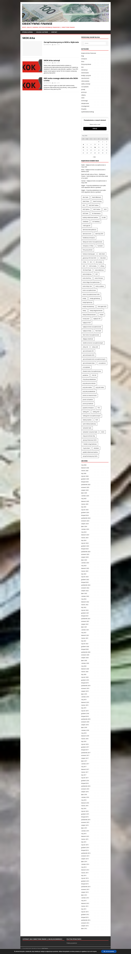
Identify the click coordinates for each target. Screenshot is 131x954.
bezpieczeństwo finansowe (88, 53)
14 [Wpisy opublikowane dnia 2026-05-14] (95, 147)
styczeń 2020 (84, 677)
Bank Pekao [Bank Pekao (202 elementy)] (86, 201)
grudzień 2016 (85, 780)
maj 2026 (83, 465)
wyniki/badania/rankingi (87, 112)
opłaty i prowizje (85, 84)
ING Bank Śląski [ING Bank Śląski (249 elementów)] (87, 270)
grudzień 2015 (85, 814)
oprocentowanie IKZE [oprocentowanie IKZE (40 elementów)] (88, 355)
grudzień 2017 (85, 747)
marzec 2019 (84, 705)
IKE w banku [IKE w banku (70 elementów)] (99, 262)
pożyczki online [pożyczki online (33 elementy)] (100, 387)
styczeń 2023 (84, 576)
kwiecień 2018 (85, 736)
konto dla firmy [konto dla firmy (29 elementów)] (87, 278)
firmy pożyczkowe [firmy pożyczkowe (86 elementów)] (87, 250)
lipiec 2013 (84, 895)
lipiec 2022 (84, 593)
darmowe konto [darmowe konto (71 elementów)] (87, 233)
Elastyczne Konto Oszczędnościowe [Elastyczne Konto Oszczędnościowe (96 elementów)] (92, 242)
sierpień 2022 (85, 590)
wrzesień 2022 (85, 588)
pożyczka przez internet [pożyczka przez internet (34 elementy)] (89, 383)
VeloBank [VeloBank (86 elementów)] (96, 448)
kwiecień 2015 (85, 836)
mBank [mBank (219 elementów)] (101, 314)
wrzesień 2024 (85, 521)
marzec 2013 (84, 906)
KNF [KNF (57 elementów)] (96, 274)
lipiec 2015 (84, 828)
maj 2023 (83, 565)
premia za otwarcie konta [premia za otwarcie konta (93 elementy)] (89, 395)
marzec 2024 (84, 537)
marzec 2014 (84, 872)
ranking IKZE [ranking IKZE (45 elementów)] (96, 411)
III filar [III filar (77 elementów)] (84, 262)
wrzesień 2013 (85, 889)
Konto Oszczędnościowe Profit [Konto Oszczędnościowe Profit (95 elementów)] (91, 294)
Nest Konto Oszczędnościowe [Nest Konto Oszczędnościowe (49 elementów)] (91, 335)
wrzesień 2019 (85, 688)
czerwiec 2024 (85, 529)
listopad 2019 (85, 683)
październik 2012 (85, 920)
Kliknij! (95, 128)
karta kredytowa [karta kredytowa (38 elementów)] (87, 274)
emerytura (84, 59)
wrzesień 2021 (85, 621)
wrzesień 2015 (85, 822)
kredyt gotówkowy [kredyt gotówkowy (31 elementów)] (95, 298)
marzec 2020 (84, 671)
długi (82, 56)
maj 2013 (83, 900)
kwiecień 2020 (85, 669)
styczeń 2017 (84, 777)
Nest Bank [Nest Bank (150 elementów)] (98, 331)
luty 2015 (83, 842)
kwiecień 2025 (85, 501)
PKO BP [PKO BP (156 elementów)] (94, 375)
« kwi (94, 157)
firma (82, 61)
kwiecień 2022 (85, 602)
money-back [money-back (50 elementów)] (86, 318)
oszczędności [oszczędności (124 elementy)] (102, 363)
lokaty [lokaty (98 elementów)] (84, 310)
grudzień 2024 (85, 512)
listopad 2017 (85, 750)
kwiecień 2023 (85, 568)
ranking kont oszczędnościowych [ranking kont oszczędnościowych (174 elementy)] (92, 416)
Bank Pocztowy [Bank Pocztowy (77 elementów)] (97, 201)
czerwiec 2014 (85, 864)
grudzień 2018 (85, 713)
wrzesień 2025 (85, 487)
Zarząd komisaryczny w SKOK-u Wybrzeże (61, 42)
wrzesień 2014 (85, 856)
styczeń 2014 (84, 878)
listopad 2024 (85, 515)
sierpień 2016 (85, 791)
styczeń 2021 (84, 643)
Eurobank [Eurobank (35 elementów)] (100, 246)
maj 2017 (83, 766)
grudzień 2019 (85, 680)
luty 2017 (83, 775)
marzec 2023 (84, 571)
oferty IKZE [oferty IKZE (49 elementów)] (95, 347)
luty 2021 (83, 641)
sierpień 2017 (85, 758)
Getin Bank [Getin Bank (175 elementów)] (102, 254)
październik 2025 (85, 484)
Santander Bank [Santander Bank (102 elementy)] (87, 428)
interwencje (84, 70)
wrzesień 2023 (85, 554)
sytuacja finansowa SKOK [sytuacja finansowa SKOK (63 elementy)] (90, 440)
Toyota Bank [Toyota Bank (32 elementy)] (86, 448)
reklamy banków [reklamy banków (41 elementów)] (87, 420)
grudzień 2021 (85, 613)
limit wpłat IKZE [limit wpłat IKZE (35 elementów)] (102, 306)
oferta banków (85, 81)
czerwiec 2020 (85, 663)
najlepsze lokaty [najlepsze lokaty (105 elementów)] (87, 331)
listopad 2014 (85, 850)
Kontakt (54, 32)
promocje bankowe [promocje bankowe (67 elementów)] (88, 403)
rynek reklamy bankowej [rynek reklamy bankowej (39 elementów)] (89, 424)
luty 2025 (83, 507)
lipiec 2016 (84, 794)
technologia (84, 100)
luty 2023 (83, 574)
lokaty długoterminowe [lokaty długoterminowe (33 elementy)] (96, 310)
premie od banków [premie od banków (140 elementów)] (88, 399)
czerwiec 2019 (85, 697)
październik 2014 (85, 853)
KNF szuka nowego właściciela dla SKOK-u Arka (61, 79)
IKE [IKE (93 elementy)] (91, 262)
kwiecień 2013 (85, 903)
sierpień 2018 (85, 724)
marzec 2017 (84, 772)
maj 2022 (83, 599)
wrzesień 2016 (85, 789)
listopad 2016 (85, 783)
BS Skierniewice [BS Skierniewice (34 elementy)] (96, 213)
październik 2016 (85, 786)
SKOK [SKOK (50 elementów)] (102, 432)
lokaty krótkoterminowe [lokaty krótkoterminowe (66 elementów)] (89, 314)
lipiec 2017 (84, 761)
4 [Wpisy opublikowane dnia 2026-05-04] (83, 144)
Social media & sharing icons (58, 953)
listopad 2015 (85, 817)
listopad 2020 (85, 649)
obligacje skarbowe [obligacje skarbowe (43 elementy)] (88, 339)
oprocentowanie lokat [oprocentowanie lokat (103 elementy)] (89, 363)
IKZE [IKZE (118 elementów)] (84, 266)
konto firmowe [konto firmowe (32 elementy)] (99, 278)
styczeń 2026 (84, 476)
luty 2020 (83, 674)
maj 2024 (83, 532)
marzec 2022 (84, 604)
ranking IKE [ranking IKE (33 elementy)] (86, 411)
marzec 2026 (84, 470)
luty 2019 (83, 708)
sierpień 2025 (85, 490)
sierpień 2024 (85, 523)
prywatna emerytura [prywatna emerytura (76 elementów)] (88, 407)
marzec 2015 (84, 839)
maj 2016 (83, 800)
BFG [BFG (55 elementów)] (84, 205)
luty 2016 (83, 808)
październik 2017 (85, 752)
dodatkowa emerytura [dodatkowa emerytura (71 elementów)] (89, 237)
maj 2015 (83, 833)
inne (82, 67)
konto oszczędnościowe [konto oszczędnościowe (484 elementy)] (89, 290)
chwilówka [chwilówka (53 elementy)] (85, 221)
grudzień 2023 (85, 546)
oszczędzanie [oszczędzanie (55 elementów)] (86, 367)
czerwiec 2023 (85, 563)
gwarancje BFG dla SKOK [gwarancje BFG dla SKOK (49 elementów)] (89, 258)
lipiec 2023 (84, 560)
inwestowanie (85, 73)
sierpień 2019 (85, 691)
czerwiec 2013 (85, 898)
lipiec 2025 (84, 493)
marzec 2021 (84, 638)
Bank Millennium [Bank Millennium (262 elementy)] (96, 197)
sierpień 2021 (85, 624)
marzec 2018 (84, 738)
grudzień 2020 (85, 646)
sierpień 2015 (85, 825)
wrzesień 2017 (85, 755)
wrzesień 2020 (85, 655)
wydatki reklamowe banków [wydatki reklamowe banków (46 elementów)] (90, 452)
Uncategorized (85, 106)
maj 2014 (83, 867)
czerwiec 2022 (85, 596)
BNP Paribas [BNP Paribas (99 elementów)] (96, 209)
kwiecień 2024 (85, 535)
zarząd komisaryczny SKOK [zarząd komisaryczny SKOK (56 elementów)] (90, 456)
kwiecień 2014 (85, 870)
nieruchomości (85, 78)
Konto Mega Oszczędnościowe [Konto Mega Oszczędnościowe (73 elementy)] (91, 282)
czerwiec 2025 (85, 496)
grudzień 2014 (85, 847)
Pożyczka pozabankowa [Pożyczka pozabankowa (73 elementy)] (89, 379)
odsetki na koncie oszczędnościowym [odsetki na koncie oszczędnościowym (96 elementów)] (93, 343)
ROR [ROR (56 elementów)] (96, 420)
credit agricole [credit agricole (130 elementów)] (86, 225)
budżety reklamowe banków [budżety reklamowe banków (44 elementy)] (90, 217)
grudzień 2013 (85, 881)
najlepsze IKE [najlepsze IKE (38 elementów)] (97, 318)
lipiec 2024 (84, 526)
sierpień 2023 (85, 557)
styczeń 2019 (84, 711)
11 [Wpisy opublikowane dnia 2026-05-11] (83, 147)
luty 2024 (83, 540)
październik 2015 (85, 819)
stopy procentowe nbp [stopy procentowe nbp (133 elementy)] (89, 436)
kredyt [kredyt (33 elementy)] (84, 298)
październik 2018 (85, 719)
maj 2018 (83, 733)
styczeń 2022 (84, 610)
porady (83, 89)
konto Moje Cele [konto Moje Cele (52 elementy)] (87, 286)
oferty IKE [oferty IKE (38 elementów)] (85, 347)
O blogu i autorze (42, 32)
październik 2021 (85, 618)
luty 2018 (83, 741)
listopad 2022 (85, 582)
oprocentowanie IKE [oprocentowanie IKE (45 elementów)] (88, 351)
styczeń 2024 (84, 543)
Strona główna (27, 32)
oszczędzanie (85, 86)
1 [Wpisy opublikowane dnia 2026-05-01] (98, 141)
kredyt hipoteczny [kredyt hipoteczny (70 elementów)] (87, 302)
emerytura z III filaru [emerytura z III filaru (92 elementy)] (88, 246)
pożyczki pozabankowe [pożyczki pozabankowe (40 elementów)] (89, 391)
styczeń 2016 (84, 811)
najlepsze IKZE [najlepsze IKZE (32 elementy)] (87, 322)
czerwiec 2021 (85, 630)
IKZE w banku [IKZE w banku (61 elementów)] (92, 266)
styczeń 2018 (84, 744)
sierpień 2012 (85, 925)
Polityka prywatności (72, 943)
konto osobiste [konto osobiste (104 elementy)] (100, 286)
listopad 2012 (85, 917)
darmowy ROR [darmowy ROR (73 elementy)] (99, 233)
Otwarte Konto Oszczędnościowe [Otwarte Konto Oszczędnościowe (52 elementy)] (92, 371)
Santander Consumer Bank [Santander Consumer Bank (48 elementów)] (90, 432)
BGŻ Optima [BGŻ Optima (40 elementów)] (86, 209)
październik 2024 (85, 518)
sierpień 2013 (85, 892)
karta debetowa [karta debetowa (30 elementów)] (99, 270)
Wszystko (83, 109)
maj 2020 (83, 666)
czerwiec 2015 (85, 831)
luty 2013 (83, 909)
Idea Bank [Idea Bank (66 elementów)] (103, 258)
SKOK (82, 98)
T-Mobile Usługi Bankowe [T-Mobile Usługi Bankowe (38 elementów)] (90, 444)
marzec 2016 (84, 805)
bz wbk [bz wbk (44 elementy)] (104, 217)
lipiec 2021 (84, 627)
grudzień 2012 (85, 914)
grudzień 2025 (85, 479)
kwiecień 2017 (85, 769)
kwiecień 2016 (85, 803)
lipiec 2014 (84, 861)
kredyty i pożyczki (86, 75)
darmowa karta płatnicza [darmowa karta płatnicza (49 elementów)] (89, 229)
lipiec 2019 (84, 694)
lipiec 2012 (84, 928)
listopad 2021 (85, 616)
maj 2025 (83, 498)
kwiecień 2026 (85, 468)
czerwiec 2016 (85, 797)
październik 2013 (85, 886)
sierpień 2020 (85, 657)
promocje (84, 92)
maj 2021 (83, 632)
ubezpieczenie (85, 103)
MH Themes (45, 948)
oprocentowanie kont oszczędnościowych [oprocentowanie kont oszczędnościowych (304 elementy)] (94, 359)
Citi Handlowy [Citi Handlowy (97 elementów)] (96, 221)
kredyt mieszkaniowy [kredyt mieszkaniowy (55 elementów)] (88, 306)
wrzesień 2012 (85, 923)
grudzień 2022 (85, 579)
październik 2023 (85, 551)
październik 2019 (85, 685)
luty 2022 (83, 607)
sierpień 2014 (85, 859)
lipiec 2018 (84, 727)
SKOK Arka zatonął (52, 60)
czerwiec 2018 (85, 730)
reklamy (83, 95)
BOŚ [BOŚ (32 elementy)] (105, 209)
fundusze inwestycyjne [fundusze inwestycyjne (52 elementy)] (89, 254)
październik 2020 (85, 652)
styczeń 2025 (84, 509)
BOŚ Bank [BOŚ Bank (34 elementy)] (85, 213)
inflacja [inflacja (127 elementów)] (102, 266)
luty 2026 (83, 473)
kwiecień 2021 (85, 635)
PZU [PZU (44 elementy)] (99, 407)
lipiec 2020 (84, 660)
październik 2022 (85, 585)
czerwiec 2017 (85, 764)
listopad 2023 (85, 549)
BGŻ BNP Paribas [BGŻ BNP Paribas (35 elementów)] (94, 205)
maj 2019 (83, 699)
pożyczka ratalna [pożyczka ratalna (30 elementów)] (87, 387)
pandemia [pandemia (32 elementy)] (85, 375)
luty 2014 (83, 875)
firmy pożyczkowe (86, 64)
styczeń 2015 (84, 845)
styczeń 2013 (84, 912)
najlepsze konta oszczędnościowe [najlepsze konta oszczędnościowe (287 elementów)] (92, 327)
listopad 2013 (85, 884)
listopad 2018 (85, 716)
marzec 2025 (84, 504)
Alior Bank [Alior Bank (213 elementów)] (85, 197)
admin (54, 44)
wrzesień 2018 (85, 722)
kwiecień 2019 (85, 702)
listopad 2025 (85, 482)
